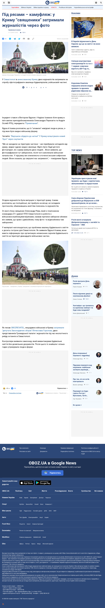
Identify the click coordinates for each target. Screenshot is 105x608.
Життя (44, 491)
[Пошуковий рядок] (101, 2)
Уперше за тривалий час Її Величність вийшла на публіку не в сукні (81, 96)
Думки (74, 276)
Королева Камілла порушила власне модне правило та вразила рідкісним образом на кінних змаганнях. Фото (82, 87)
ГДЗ (20, 511)
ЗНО (50, 511)
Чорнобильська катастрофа (84, 7)
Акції (41, 517)
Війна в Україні (26, 7)
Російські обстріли (65, 7)
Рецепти (22, 524)
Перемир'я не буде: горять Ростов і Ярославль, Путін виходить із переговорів (82, 393)
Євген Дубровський (79, 313)
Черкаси (48, 497)
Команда (43, 448)
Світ (30, 491)
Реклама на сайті (25, 451)
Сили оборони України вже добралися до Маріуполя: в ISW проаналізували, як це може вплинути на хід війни (85, 201)
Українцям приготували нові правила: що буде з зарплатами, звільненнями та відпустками (85, 181)
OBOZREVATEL (17, 327)
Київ (20, 497)
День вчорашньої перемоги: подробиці (81, 354)
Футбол (21, 504)
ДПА (45, 511)
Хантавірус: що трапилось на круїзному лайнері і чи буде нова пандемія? (83, 308)
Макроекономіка (38, 530)
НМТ (54, 511)
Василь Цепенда (78, 385)
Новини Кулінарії (37, 524)
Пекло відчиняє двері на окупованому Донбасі (82, 295)
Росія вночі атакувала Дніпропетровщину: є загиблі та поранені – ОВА (85, 222)
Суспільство (86, 491)
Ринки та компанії (25, 530)
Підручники (27, 511)
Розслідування (61, 491)
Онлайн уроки (37, 511)
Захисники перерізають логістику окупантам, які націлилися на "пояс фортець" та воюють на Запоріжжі (87, 208)
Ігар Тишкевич (77, 399)
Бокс (41, 504)
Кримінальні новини (14, 30)
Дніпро (41, 497)
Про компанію (24, 448)
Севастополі (10, 79)
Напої (28, 524)
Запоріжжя (33, 497)
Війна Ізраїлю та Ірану (41, 7)
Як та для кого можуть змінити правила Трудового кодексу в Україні (85, 188)
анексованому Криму (28, 79)
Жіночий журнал (48, 544)
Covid (44, 537)
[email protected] (27, 593)
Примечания (31, 123)
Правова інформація (67, 448)
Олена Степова (77, 299)
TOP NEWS (76, 150)
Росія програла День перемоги (81, 282)
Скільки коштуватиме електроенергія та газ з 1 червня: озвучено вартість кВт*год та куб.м (81, 65)
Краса (33, 544)
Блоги (70, 491)
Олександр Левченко (79, 373)
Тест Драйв (23, 517)
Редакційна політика (15, 393)
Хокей (36, 504)
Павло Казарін (77, 287)
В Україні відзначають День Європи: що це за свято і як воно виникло (85, 44)
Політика (18, 491)
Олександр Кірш (78, 359)
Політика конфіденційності (89, 448)
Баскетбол (29, 504)
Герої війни (15, 7)
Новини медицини (25, 537)
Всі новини (98, 491)
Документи (43, 451)
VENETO (54, 7)
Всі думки (76, 405)
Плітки (27, 544)
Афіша (21, 544)
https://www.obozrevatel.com (71, 553)
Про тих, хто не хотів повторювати (81, 380)
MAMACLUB (37, 537)
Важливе (75, 13)
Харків (26, 497)
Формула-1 (48, 504)
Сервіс (47, 517)
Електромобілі (33, 517)
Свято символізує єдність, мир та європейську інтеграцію (82, 51)
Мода (39, 544)
